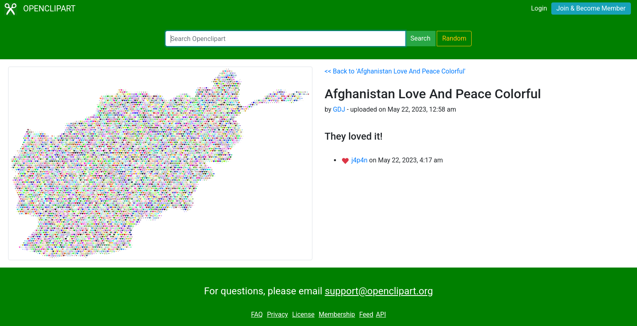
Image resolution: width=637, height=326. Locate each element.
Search (420, 38)
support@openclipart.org (379, 291)
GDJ (339, 109)
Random (454, 38)
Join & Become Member (591, 8)
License (303, 314)
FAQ (257, 314)
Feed (366, 314)
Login (539, 8)
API (381, 314)
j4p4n (360, 160)
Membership (336, 314)
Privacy (277, 314)
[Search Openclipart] (285, 38)
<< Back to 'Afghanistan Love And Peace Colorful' (395, 71)
